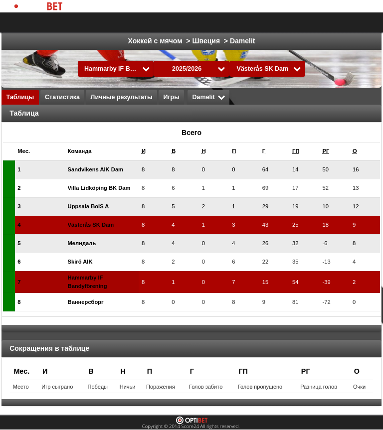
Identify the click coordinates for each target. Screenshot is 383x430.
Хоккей (279, 22)
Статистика (62, 97)
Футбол (240, 22)
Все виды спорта (334, 22)
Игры (171, 97)
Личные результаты (122, 97)
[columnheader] (29, 151)
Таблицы (20, 97)
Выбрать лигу (176, 22)
